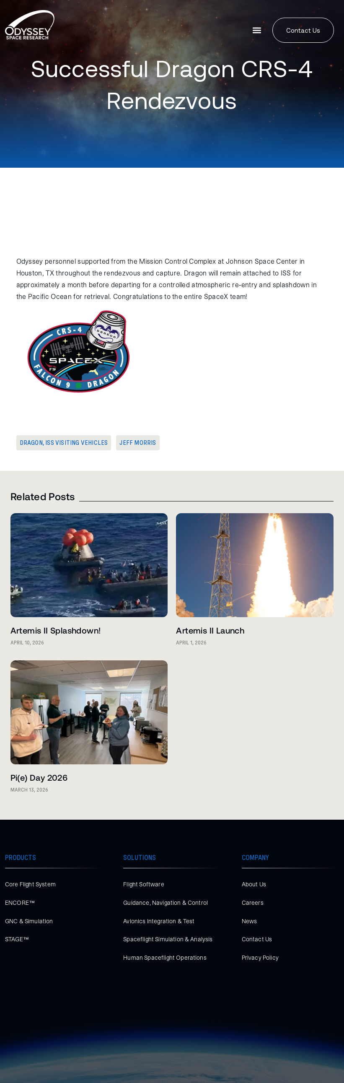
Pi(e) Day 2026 (39, 777)
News (249, 921)
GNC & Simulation (29, 921)
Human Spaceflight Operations (164, 957)
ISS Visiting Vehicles (76, 443)
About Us (254, 884)
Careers (253, 903)
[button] (257, 30)
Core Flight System (30, 884)
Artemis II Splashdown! (55, 630)
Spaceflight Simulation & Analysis (167, 939)
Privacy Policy (260, 957)
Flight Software (143, 884)
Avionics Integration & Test (158, 921)
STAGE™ (17, 939)
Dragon (31, 443)
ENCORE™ (20, 903)
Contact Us (257, 939)
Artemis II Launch (210, 630)
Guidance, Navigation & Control (165, 903)
